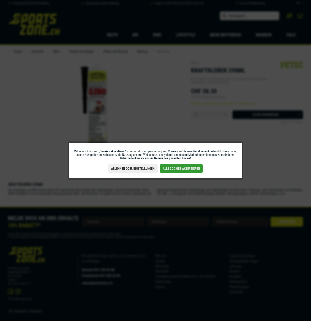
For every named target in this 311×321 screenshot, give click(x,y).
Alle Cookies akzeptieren (181, 168)
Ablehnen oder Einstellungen (133, 168)
